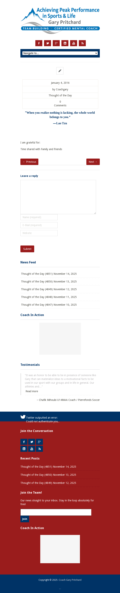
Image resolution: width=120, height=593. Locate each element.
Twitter (47, 43)
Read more (32, 391)
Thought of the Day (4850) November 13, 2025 (49, 281)
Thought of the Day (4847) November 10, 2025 (49, 304)
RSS (82, 43)
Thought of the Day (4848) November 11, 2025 (49, 296)
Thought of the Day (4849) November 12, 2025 (49, 289)
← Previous (29, 161)
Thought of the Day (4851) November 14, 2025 (49, 273)
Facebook (38, 43)
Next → (93, 161)
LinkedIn (64, 43)
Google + (56, 43)
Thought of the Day (60, 95)
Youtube (73, 43)
